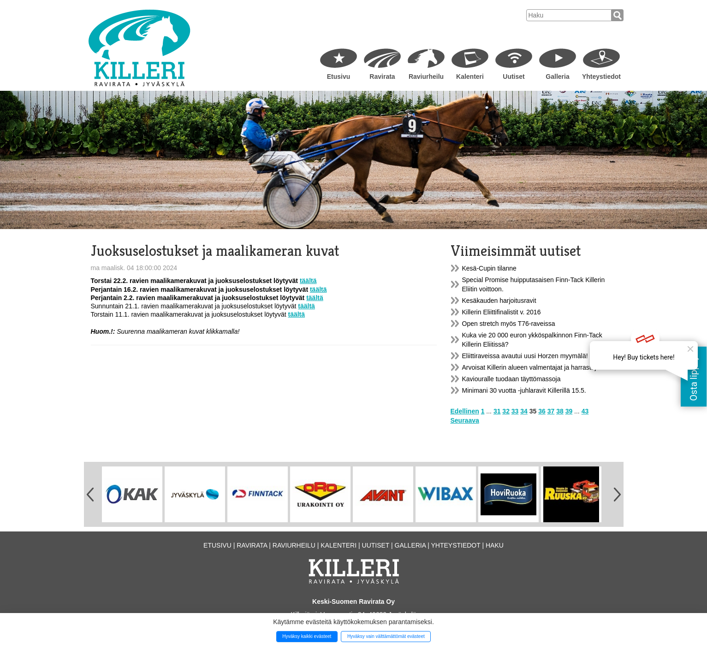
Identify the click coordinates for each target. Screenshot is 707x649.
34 (524, 411)
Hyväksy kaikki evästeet (306, 636)
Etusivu (339, 76)
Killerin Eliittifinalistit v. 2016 (501, 312)
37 (551, 411)
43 (585, 411)
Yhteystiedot (601, 76)
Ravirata (382, 76)
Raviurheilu (426, 76)
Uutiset (513, 76)
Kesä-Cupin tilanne (489, 268)
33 (515, 411)
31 (497, 411)
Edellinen (465, 411)
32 (506, 411)
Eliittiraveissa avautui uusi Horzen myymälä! (525, 356)
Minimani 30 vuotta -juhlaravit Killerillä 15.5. (524, 390)
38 (560, 411)
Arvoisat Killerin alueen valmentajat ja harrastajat (532, 367)
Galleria (557, 76)
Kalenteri (470, 76)
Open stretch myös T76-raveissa (508, 323)
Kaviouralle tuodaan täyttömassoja (511, 379)
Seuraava (465, 420)
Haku (495, 545)
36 (542, 411)
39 (569, 411)
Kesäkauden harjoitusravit (499, 300)
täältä (308, 280)
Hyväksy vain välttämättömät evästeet (386, 636)
